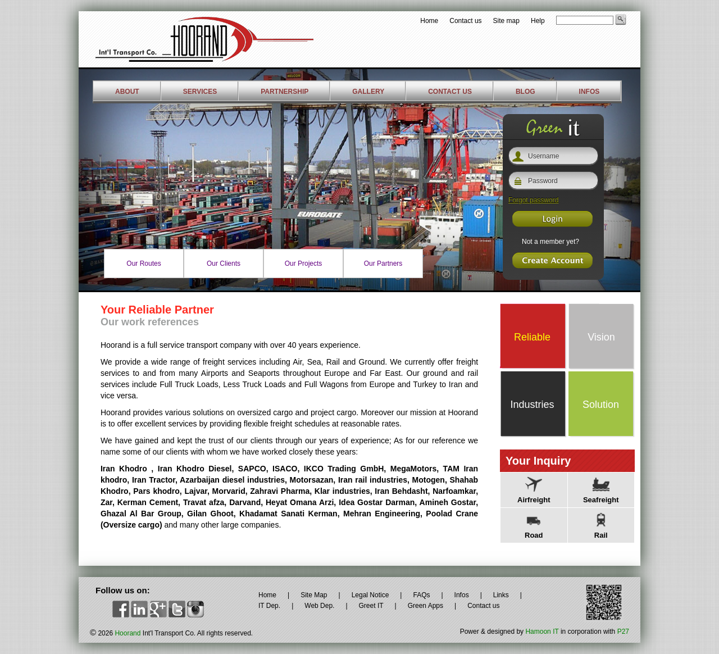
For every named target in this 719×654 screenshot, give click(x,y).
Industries (532, 404)
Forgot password (533, 200)
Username (543, 156)
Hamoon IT (541, 631)
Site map (506, 21)
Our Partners (383, 263)
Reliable (532, 337)
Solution (601, 404)
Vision (601, 337)
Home (429, 21)
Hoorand (127, 633)
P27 (623, 631)
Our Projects (303, 263)
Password (543, 181)
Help (538, 21)
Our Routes (143, 263)
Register (552, 219)
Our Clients (223, 263)
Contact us (465, 21)
